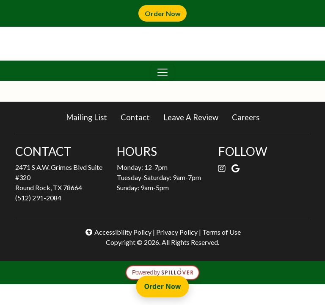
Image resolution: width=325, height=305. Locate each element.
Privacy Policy (177, 232)
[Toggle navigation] (162, 72)
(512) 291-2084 (38, 198)
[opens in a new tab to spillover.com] (162, 271)
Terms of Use (221, 232)
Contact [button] (139, 116)
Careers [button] (249, 116)
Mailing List (86, 117)
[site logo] (162, 44)
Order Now (166, 12)
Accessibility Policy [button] (118, 232)
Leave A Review (194, 116)
